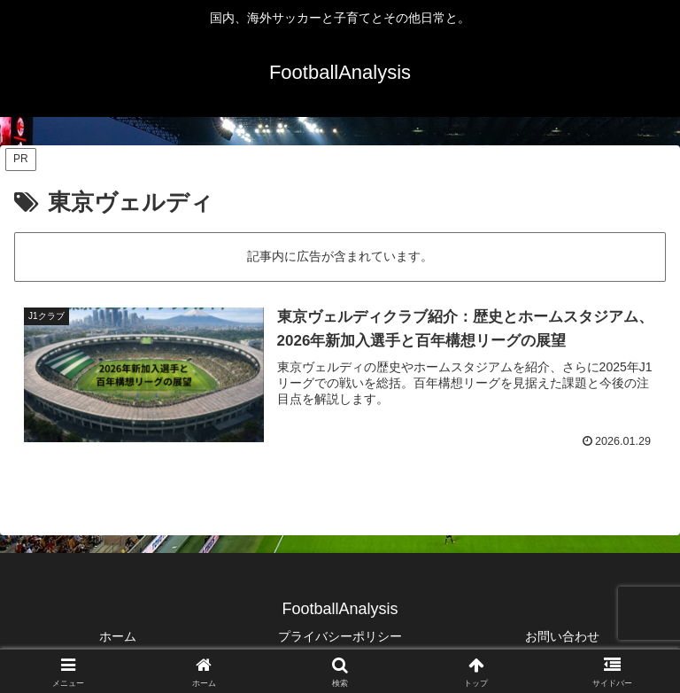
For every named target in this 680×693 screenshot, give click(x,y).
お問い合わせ (562, 636)
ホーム (117, 636)
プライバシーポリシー (340, 636)
